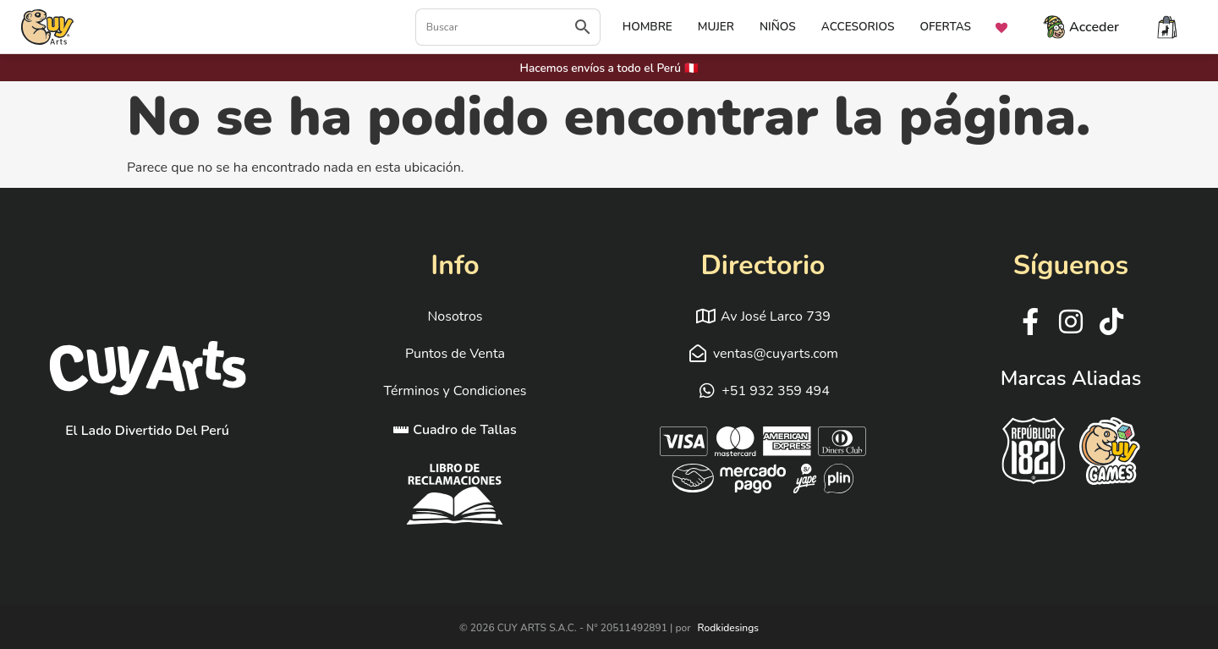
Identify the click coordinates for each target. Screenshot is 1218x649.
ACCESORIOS (858, 27)
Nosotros (454, 316)
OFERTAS (945, 27)
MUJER (716, 27)
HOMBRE (647, 27)
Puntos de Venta (455, 353)
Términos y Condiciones (455, 390)
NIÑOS (778, 27)
